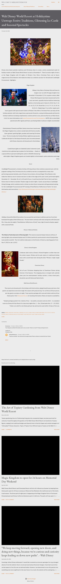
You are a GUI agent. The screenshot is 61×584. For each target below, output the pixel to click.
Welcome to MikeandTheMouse (14, 2)
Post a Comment (10, 499)
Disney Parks (32, 312)
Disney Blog (40, 6)
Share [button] (3, 316)
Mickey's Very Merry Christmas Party (23, 314)
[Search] (53, 2)
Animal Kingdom (9, 312)
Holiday (3, 314)
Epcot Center (51, 312)
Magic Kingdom (9, 314)
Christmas (16, 312)
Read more (56, 429)
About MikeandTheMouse (29, 6)
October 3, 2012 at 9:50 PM (23, 334)
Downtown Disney (39, 312)
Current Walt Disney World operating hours (11, 6)
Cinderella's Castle (23, 312)
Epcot (46, 312)
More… (48, 6)
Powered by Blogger (30, 578)
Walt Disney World (36, 314)
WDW (43, 314)
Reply (6, 340)
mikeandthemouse (13, 334)
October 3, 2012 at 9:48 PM (16, 326)
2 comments (9, 429)
